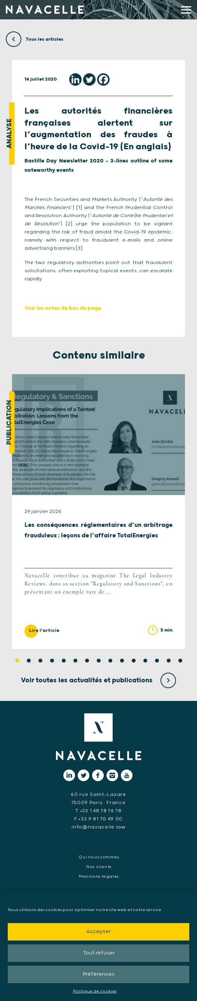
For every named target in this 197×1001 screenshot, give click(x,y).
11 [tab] (134, 660)
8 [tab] (99, 660)
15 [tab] (180, 660)
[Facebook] (103, 79)
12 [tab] (145, 660)
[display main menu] (186, 10)
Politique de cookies (95, 991)
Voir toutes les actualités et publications (98, 680)
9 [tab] (110, 660)
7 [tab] (87, 660)
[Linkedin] (75, 79)
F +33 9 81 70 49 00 (98, 819)
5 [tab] (64, 660)
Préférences (99, 974)
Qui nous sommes (98, 857)
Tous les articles (34, 39)
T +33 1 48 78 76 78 (98, 811)
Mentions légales (99, 876)
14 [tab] (169, 660)
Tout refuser (99, 953)
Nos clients (99, 867)
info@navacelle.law (98, 827)
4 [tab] (52, 660)
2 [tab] (29, 660)
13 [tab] (157, 660)
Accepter (98, 932)
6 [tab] (75, 660)
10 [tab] (122, 660)
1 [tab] (17, 660)
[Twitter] (89, 79)
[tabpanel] (98, 511)
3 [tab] (40, 660)
